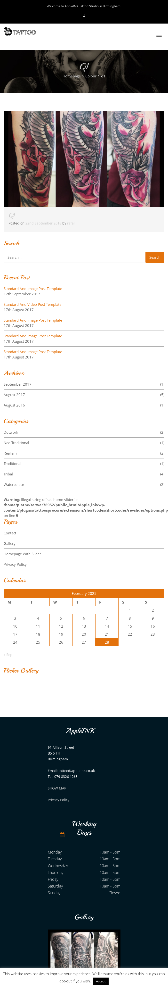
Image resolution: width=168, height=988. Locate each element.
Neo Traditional (84, 442)
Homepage (72, 76)
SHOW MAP (57, 788)
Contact (10, 533)
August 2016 (84, 405)
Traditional (84, 463)
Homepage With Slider (22, 553)
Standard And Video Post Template (32, 304)
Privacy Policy (15, 564)
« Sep (8, 654)
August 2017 (84, 394)
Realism (84, 453)
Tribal (84, 474)
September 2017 (84, 384)
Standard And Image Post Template (33, 288)
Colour (90, 76)
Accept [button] (101, 981)
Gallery (10, 543)
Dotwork (84, 432)
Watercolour (84, 484)
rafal (71, 223)
